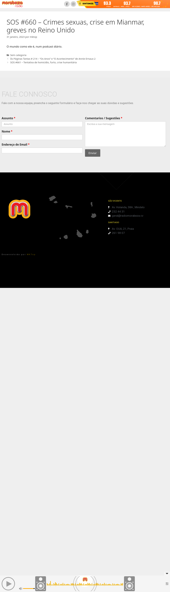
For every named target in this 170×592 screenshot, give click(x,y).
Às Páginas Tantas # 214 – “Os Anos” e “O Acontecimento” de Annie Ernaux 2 (53, 58)
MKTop (31, 254)
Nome (7, 131)
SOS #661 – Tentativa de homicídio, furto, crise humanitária (43, 62)
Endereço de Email (16, 144)
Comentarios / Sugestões (103, 118)
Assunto (8, 118)
